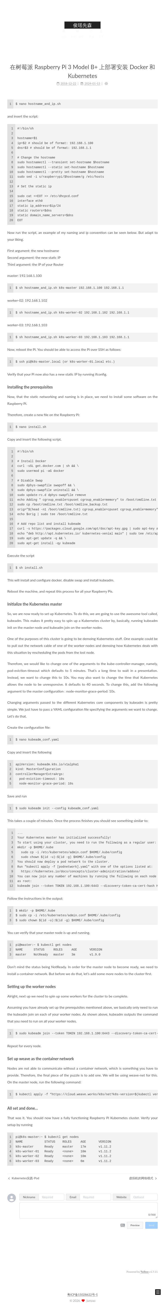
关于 (101, 38)
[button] (158, 1292)
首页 (64, 38)
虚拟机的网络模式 (143, 1178)
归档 (77, 38)
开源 (91, 38)
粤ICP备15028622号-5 (82, 1294)
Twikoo (145, 1271)
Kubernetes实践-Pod (23, 1178)
